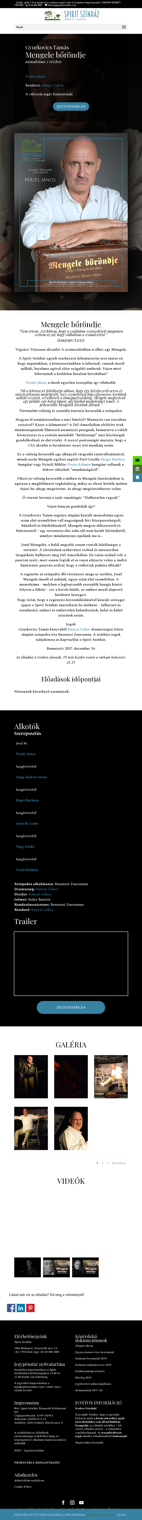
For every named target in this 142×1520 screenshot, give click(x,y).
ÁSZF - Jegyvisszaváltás (29, 1450)
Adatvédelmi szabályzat (29, 1480)
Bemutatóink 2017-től (88, 1390)
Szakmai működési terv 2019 (93, 1365)
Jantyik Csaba (27, 823)
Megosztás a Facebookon (11, 1308)
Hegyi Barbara (113, 459)
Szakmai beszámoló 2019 (91, 1358)
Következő (119, 1163)
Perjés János (35, 76)
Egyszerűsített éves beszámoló (94, 1352)
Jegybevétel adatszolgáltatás (93, 1384)
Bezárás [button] (121, 1515)
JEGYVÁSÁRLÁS (71, 106)
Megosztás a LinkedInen (21, 1308)
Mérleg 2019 (83, 1378)
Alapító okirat (84, 1346)
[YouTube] (81, 1503)
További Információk (100, 1515)
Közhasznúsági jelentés (90, 1371)
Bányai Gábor (52, 85)
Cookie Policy (23, 1487)
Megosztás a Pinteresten (30, 1308)
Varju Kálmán (79, 464)
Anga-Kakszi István (31, 777)
